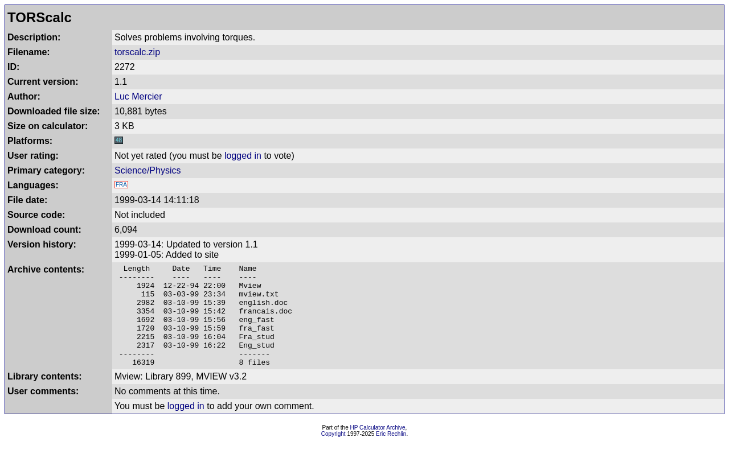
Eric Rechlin (391, 454)
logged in (242, 155)
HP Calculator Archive (378, 448)
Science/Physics (147, 170)
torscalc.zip (137, 52)
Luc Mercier (138, 96)
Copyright (333, 454)
